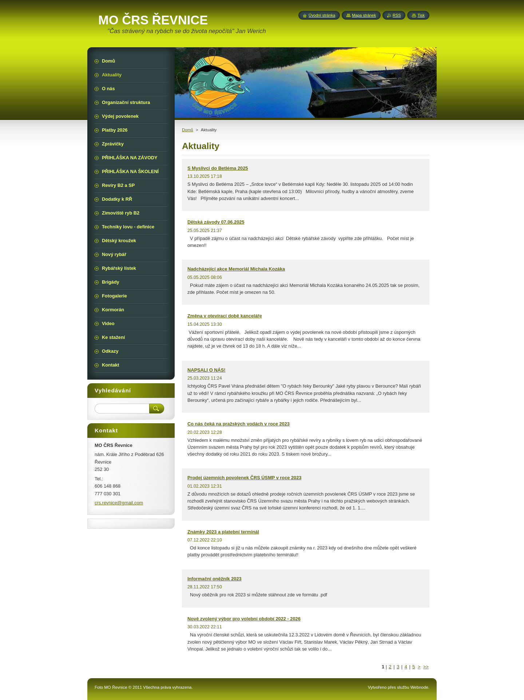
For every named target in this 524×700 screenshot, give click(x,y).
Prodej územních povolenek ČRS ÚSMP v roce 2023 (244, 477)
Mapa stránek (364, 15)
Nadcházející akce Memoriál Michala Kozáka (236, 269)
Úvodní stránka (322, 15)
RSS (397, 15)
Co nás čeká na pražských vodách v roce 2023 (238, 424)
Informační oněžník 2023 (214, 578)
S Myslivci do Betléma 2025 (217, 168)
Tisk (421, 15)
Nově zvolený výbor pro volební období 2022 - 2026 (244, 618)
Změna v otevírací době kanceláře (224, 316)
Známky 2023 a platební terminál (223, 532)
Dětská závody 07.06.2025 (216, 222)
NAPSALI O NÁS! (206, 370)
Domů (187, 130)
